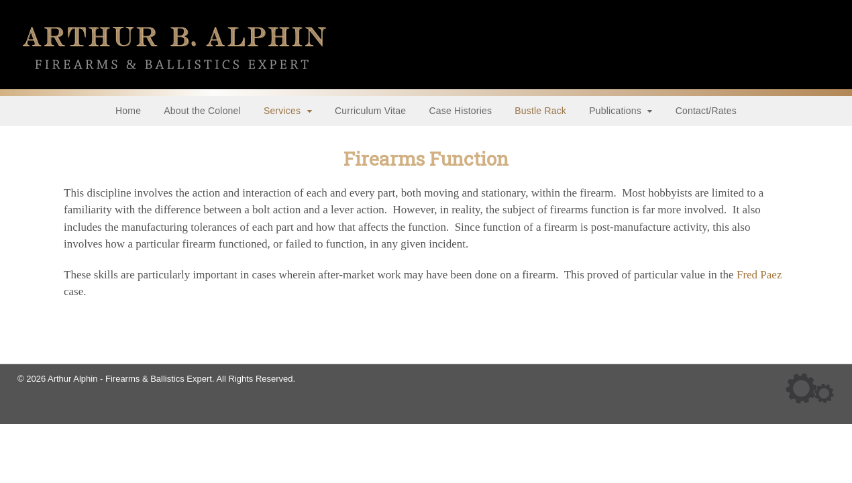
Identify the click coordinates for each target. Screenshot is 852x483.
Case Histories (460, 110)
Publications (615, 110)
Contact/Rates (706, 110)
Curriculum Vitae (370, 110)
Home (128, 110)
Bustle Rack (540, 110)
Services (283, 110)
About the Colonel (203, 110)
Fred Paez (759, 274)
